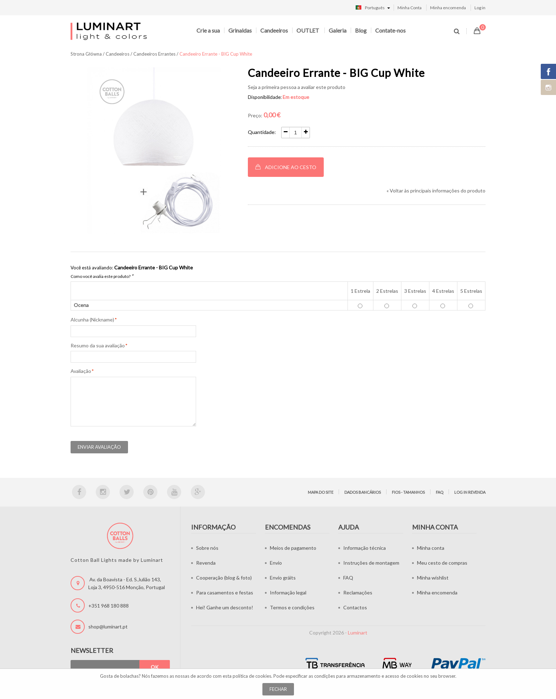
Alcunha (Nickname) (92, 320)
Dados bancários (362, 492)
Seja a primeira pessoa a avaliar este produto (296, 87)
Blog (361, 30)
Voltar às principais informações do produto (436, 191)
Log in (479, 7)
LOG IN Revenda (469, 492)
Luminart (357, 633)
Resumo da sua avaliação (98, 346)
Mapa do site (320, 492)
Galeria (337, 30)
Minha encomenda (448, 7)
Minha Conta (409, 7)
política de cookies (252, 676)
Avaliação (81, 371)
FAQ (439, 492)
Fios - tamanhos (408, 492)
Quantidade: (262, 132)
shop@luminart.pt (108, 626)
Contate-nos (390, 30)
